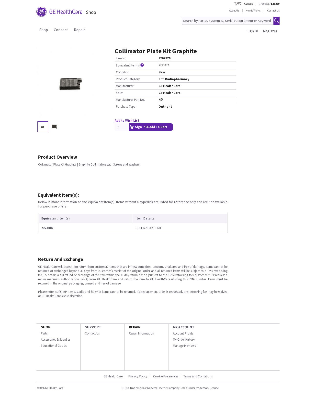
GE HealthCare (113, 376)
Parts (44, 333)
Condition (122, 72)
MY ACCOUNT (183, 327)
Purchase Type (125, 106)
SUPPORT (93, 327)
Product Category (128, 79)
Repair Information (141, 333)
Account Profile (183, 333)
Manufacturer (124, 86)
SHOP (45, 327)
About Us (234, 10)
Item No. (121, 58)
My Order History (184, 339)
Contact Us (273, 10)
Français (264, 3)
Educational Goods (54, 346)
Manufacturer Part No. (130, 100)
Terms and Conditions (198, 376)
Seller (119, 93)
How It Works (253, 10)
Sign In (252, 30)
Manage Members (184, 346)
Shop (43, 29)
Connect (61, 29)
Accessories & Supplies (55, 339)
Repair (79, 29)
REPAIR (134, 327)
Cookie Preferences (165, 376)
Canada (248, 3)
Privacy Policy (137, 376)
